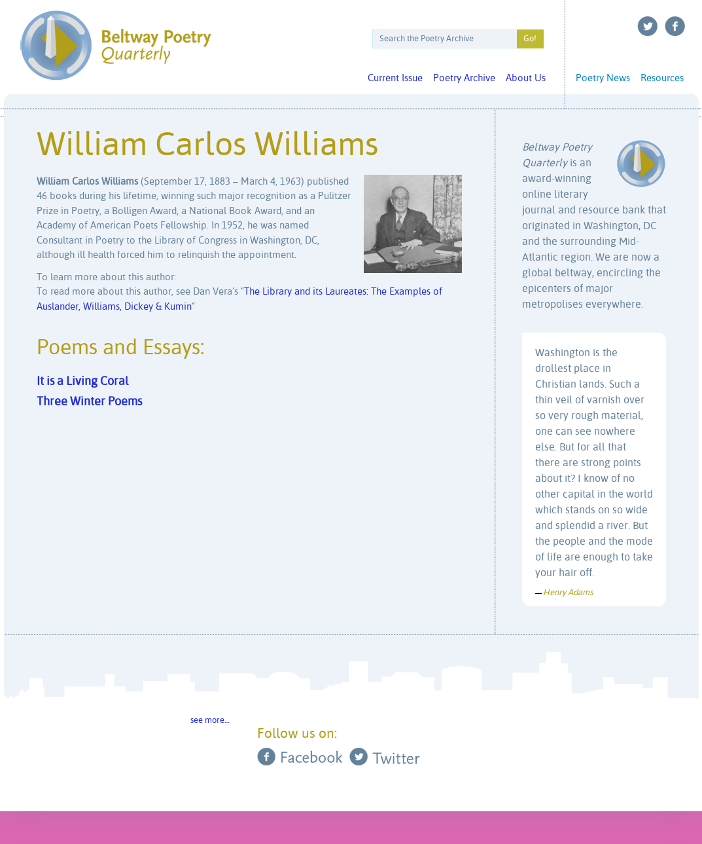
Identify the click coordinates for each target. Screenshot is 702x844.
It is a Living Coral (82, 382)
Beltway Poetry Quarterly (115, 45)
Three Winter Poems (89, 402)
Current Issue (395, 78)
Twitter (647, 26)
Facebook (675, 26)
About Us (526, 78)
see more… (210, 720)
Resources (662, 78)
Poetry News (603, 78)
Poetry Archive (464, 78)
